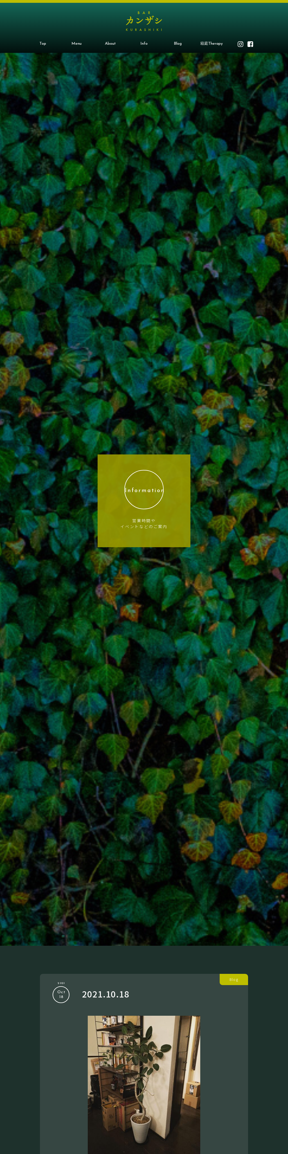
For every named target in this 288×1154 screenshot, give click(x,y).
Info (144, 44)
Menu (76, 44)
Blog (178, 44)
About (110, 44)
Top (42, 44)
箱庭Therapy (211, 44)
